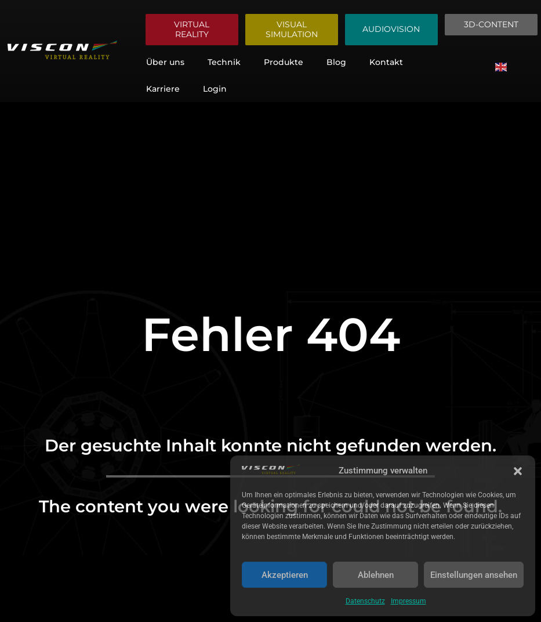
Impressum (408, 601)
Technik (224, 62)
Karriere (163, 89)
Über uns (165, 62)
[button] (518, 471)
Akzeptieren (285, 575)
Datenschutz (365, 601)
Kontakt (386, 62)
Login (215, 89)
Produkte (283, 62)
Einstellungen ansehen (473, 575)
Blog (336, 62)
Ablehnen (376, 575)
